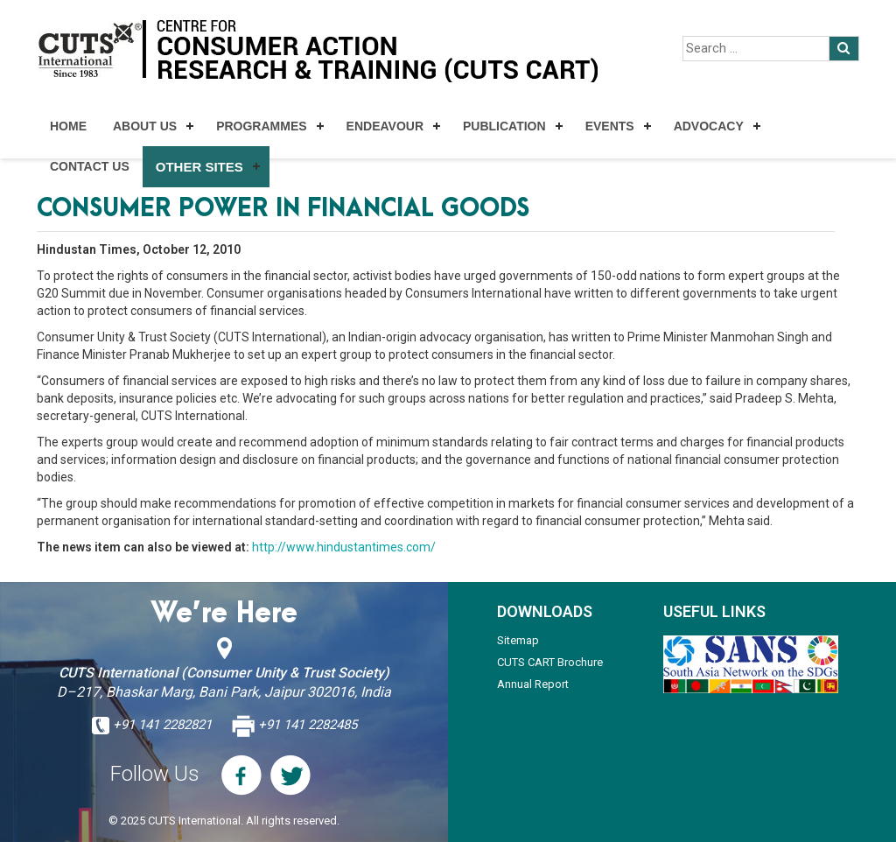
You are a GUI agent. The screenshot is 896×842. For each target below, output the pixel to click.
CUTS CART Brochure (550, 662)
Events (609, 126)
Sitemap (518, 640)
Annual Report (533, 684)
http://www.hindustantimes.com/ (344, 547)
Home (68, 126)
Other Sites (199, 166)
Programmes (261, 126)
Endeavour (385, 126)
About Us (145, 126)
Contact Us (90, 166)
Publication (504, 126)
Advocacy (709, 126)
